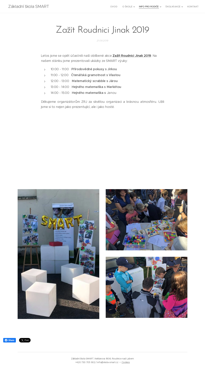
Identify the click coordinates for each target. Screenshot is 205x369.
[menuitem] (115, 7)
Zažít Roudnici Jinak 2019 (132, 56)
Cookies (126, 362)
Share (9, 340)
